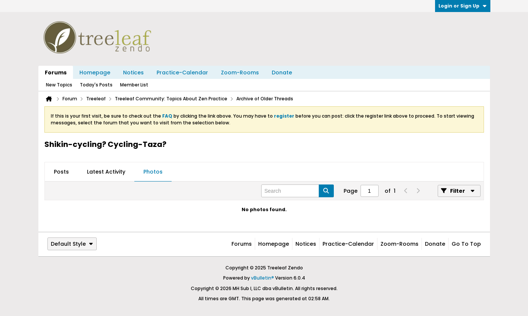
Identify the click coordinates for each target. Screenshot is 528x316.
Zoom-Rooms (240, 72)
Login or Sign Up (462, 6)
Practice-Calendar (182, 72)
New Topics (59, 85)
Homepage (94, 72)
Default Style (72, 244)
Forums (56, 72)
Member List (134, 85)
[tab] (61, 172)
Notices (133, 72)
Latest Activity (106, 171)
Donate (282, 72)
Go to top (466, 244)
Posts (61, 171)
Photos (153, 171)
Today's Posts (96, 85)
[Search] (297, 190)
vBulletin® (262, 278)
